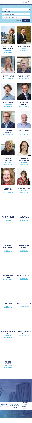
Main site (24, 2)
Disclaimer (26, 402)
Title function (6, 7)
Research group (6, 11)
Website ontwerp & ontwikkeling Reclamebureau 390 (27, 412)
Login (25, 408)
